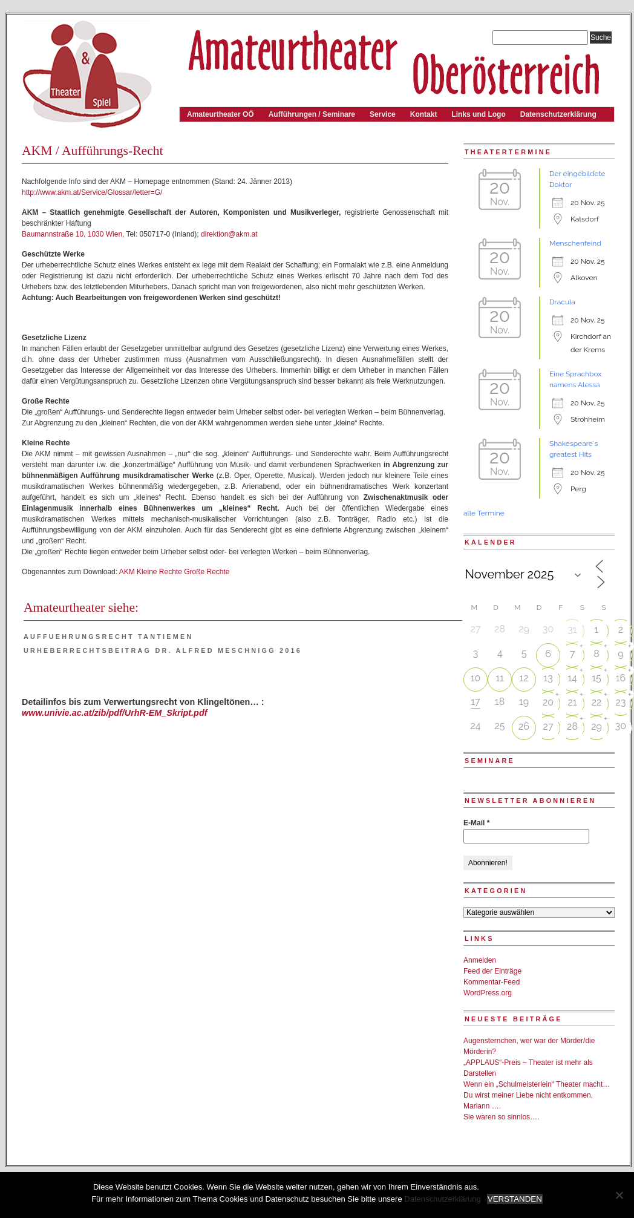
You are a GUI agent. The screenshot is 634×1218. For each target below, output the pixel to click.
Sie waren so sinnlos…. (501, 1117)
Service (383, 114)
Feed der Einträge (492, 971)
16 (621, 678)
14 (572, 678)
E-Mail (476, 823)
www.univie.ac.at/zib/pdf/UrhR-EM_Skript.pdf (115, 713)
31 (572, 629)
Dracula (562, 302)
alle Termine (484, 513)
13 (547, 678)
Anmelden (479, 960)
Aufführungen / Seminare (312, 114)
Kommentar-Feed (491, 982)
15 (596, 678)
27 (548, 726)
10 (476, 678)
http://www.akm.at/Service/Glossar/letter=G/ (92, 192)
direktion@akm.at (229, 234)
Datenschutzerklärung (558, 114)
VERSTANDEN (515, 1198)
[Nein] (619, 1195)
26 (523, 726)
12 (523, 678)
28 (572, 726)
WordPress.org (487, 993)
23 (621, 702)
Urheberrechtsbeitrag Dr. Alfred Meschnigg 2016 (163, 650)
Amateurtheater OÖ (220, 114)
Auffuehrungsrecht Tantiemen (108, 636)
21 (572, 702)
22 (597, 702)
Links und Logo (478, 114)
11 (499, 678)
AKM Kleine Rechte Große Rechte (174, 572)
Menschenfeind (575, 243)
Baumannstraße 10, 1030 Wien (72, 234)
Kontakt (423, 114)
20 (548, 702)
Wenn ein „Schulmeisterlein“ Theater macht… (536, 1084)
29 (596, 726)
